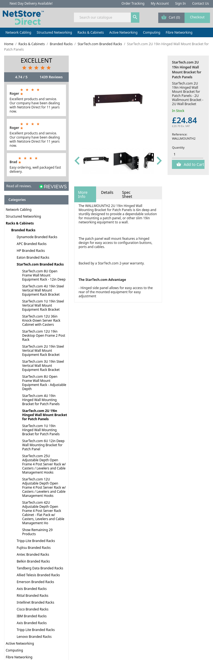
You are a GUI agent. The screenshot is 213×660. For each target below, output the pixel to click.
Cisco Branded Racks (32, 609)
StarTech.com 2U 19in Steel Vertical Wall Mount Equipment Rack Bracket (43, 350)
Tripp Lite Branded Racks (36, 629)
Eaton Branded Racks (33, 257)
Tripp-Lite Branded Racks (36, 540)
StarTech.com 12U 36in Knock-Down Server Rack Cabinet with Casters (41, 320)
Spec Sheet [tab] (127, 194)
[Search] (106, 17)
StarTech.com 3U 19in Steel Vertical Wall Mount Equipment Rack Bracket (43, 365)
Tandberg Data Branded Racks (40, 568)
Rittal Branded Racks (32, 595)
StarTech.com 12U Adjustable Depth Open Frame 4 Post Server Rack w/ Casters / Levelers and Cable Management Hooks (44, 487)
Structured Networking (54, 32)
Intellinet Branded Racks (35, 602)
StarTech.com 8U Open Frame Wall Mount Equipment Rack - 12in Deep (43, 275)
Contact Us (200, 3)
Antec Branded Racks (33, 554)
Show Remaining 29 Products (37, 532)
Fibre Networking (179, 32)
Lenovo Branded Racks (34, 636)
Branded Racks (23, 230)
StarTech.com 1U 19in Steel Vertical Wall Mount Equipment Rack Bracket (43, 305)
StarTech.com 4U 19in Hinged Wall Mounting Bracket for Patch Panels (41, 399)
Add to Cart (193, 164)
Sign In (180, 3)
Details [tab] (107, 192)
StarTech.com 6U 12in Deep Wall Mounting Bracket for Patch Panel (43, 445)
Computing (151, 32)
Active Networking (123, 32)
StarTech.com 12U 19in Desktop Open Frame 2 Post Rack (43, 335)
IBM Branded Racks (32, 616)
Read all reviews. (19, 186)
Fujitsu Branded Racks (34, 547)
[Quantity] (187, 154)
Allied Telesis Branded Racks (38, 575)
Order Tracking (133, 3)
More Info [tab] (83, 194)
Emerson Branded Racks (35, 582)
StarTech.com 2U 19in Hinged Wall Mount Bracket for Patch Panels (44, 414)
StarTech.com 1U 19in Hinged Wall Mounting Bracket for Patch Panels (41, 429)
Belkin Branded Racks (33, 561)
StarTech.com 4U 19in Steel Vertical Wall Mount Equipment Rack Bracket (43, 290)
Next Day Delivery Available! (31, 3)
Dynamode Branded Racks (37, 237)
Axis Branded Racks (32, 588)
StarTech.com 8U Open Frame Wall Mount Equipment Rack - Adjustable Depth (44, 382)
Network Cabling (18, 32)
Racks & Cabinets (90, 32)
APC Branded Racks (32, 243)
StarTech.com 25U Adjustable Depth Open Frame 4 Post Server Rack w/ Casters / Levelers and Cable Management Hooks (44, 464)
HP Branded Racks (31, 250)
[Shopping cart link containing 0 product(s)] (184, 17)
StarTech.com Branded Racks (40, 264)
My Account (160, 3)
